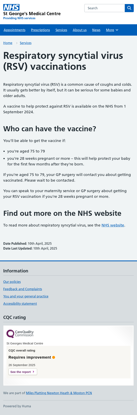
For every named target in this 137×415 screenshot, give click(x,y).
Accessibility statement (20, 304)
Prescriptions (40, 30)
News (96, 30)
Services (61, 30)
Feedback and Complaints (22, 289)
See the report (20, 372)
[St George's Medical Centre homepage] (32, 12)
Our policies (12, 282)
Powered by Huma (17, 406)
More (112, 30)
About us (80, 30)
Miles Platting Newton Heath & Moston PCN (59, 393)
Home (7, 43)
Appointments (14, 30)
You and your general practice (25, 296)
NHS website (113, 225)
